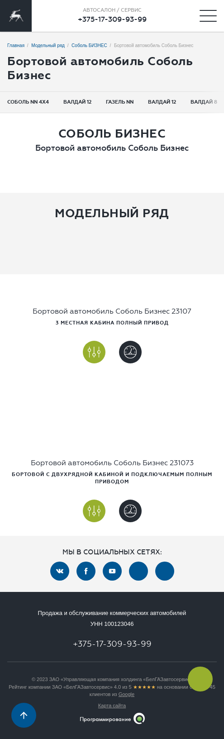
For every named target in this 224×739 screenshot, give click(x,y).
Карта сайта (112, 705)
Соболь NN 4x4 (28, 102)
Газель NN (119, 102)
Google (126, 694)
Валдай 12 (77, 102)
